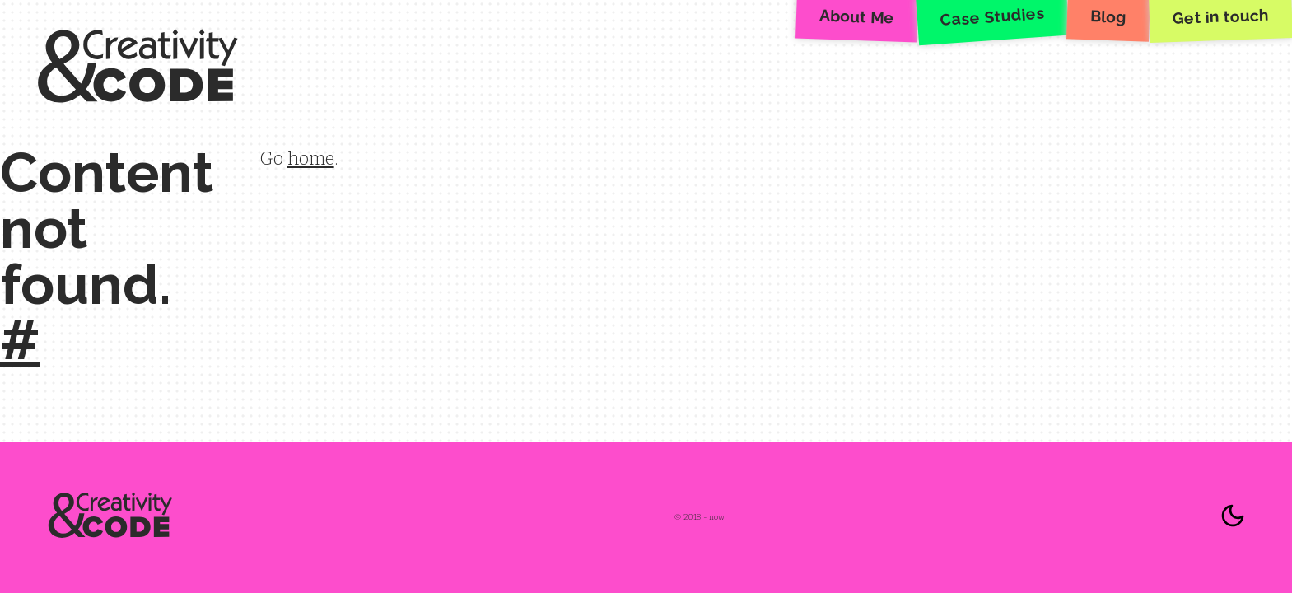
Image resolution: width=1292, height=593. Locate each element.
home (310, 158)
